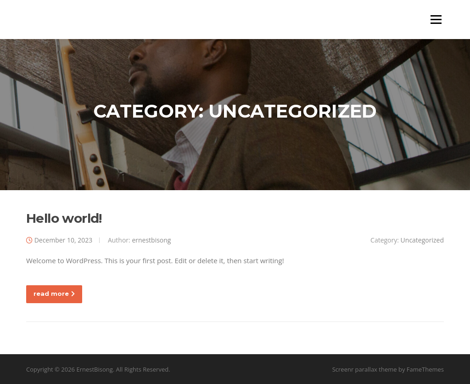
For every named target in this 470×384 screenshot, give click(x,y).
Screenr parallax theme (364, 369)
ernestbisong (151, 240)
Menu (436, 19)
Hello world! (64, 218)
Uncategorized (422, 240)
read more (54, 293)
